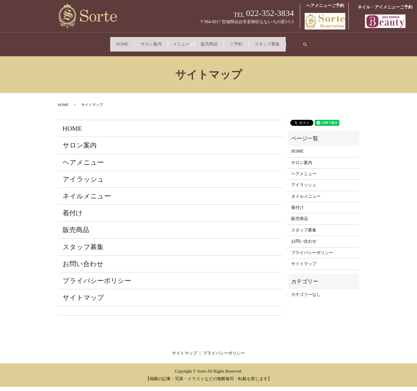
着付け (73, 217)
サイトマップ (83, 302)
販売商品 (243, 41)
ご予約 (298, 41)
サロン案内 (141, 41)
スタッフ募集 (91, 51)
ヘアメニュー (83, 166)
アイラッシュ (83, 183)
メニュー (193, 41)
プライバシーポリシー (97, 285)
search (139, 50)
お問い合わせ (83, 268)
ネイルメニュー (87, 200)
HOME (84, 41)
